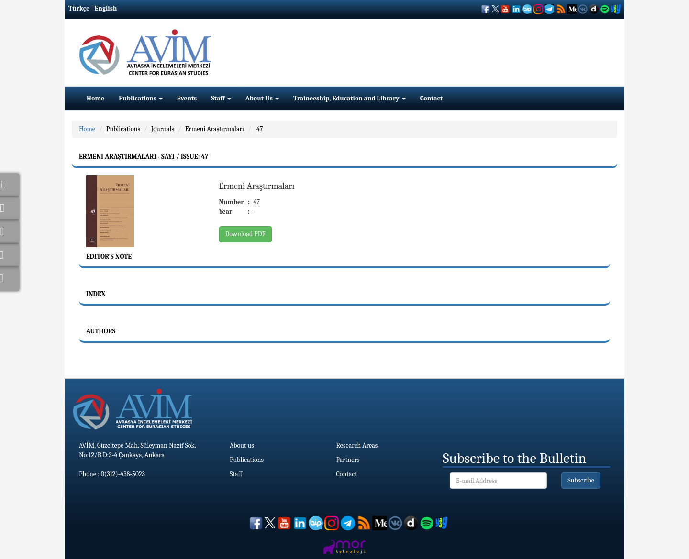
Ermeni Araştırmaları (214, 129)
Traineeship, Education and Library (349, 98)
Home (95, 98)
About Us (262, 98)
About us (242, 445)
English (106, 8)
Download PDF (245, 234)
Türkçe (78, 8)
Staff (221, 98)
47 (259, 129)
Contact (431, 98)
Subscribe (580, 480)
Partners (348, 460)
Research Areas (357, 445)
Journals (162, 129)
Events (187, 98)
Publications (141, 98)
